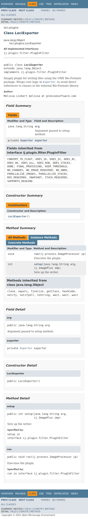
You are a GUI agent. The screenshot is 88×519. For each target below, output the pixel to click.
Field (28, 19)
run (36, 253)
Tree (49, 4)
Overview (7, 4)
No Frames (58, 10)
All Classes (8, 15)
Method (50, 19)
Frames (45, 10)
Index (74, 4)
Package (20, 4)
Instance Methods (44, 237)
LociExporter (17, 216)
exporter (41, 140)
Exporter (26, 140)
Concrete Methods (21, 242)
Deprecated (61, 4)
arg (37, 126)
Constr (38, 19)
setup (38, 264)
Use (41, 4)
